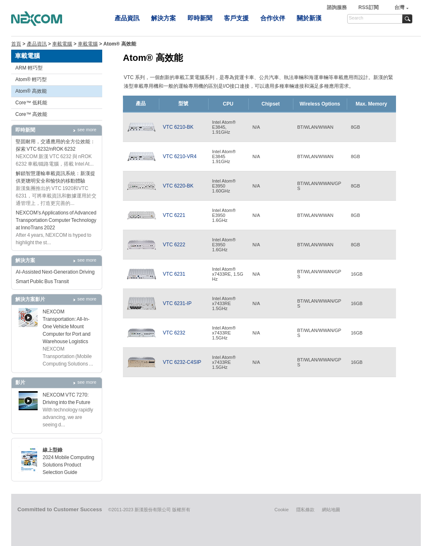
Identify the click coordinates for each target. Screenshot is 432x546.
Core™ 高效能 (31, 114)
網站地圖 (331, 509)
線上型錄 (52, 450)
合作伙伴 (272, 18)
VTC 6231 (174, 274)
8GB (355, 127)
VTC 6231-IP (177, 303)
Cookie (281, 509)
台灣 (399, 7)
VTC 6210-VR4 (180, 156)
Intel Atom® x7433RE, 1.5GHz (227, 274)
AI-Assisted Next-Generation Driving (55, 272)
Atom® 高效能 (31, 91)
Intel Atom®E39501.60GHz (224, 185)
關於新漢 (309, 18)
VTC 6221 (174, 215)
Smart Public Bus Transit (42, 281)
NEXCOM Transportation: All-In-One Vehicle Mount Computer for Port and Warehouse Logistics (67, 326)
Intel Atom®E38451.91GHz (224, 156)
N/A (256, 127)
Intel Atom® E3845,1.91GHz (224, 127)
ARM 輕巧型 (29, 68)
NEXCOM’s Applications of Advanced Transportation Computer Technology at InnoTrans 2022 (56, 220)
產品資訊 (127, 18)
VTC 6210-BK (178, 127)
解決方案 (163, 18)
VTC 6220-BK (178, 186)
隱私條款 (305, 509)
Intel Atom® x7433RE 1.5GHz (224, 303)
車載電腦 (62, 44)
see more (86, 129)
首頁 (16, 44)
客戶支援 (236, 18)
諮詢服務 (337, 7)
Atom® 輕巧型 (31, 79)
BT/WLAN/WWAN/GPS (319, 186)
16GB (356, 274)
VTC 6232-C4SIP (182, 362)
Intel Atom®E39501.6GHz (224, 215)
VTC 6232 (174, 333)
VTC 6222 (174, 245)
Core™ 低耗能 (31, 103)
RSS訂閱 (368, 7)
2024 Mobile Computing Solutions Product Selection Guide (68, 465)
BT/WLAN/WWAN (315, 127)
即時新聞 (199, 18)
